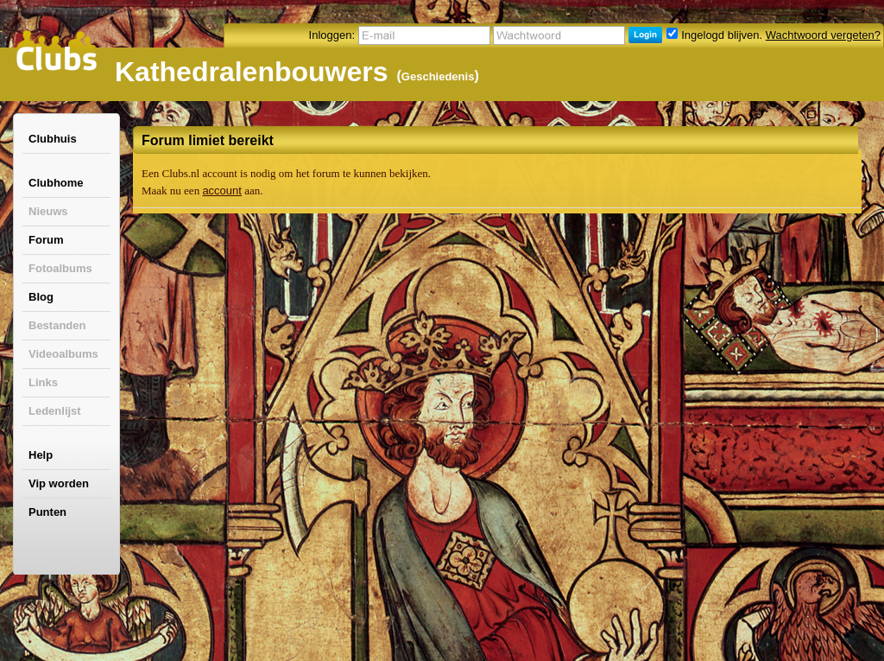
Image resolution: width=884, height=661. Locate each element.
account (222, 190)
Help (40, 454)
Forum (45, 239)
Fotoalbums (60, 268)
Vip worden (58, 483)
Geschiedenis (438, 76)
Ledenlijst (54, 410)
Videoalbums (63, 353)
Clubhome (56, 182)
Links (43, 382)
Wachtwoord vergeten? (823, 35)
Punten (47, 511)
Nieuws (48, 211)
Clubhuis (52, 138)
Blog (41, 296)
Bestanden (56, 325)
